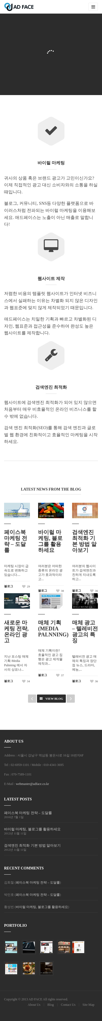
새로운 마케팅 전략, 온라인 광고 (16, 631)
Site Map (88, 1005)
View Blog (51, 698)
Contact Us (68, 1005)
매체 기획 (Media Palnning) (53, 628)
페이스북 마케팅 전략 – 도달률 (15, 541)
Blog (50, 1005)
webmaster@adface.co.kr (32, 784)
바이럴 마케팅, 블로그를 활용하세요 (50, 541)
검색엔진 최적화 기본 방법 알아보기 (84, 541)
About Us (34, 1005)
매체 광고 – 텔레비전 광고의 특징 (85, 631)
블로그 (8, 586)
